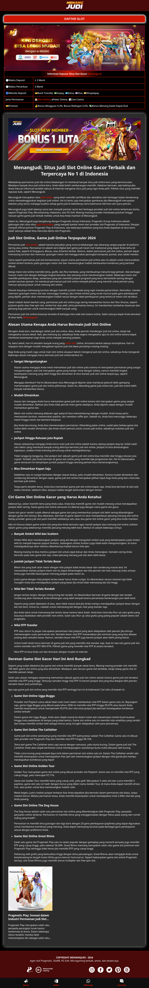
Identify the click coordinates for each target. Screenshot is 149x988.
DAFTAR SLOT (74, 18)
